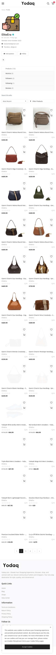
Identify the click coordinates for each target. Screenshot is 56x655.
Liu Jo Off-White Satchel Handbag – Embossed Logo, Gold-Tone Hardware (42, 534)
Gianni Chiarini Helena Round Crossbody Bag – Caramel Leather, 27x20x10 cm (14, 132)
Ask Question (9, 54)
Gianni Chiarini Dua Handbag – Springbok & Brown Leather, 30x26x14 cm (42, 388)
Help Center (6, 598)
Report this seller (7, 95)
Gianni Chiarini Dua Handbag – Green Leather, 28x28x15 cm (42, 205)
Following (10, 83)
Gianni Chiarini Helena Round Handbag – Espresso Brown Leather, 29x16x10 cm (14, 242)
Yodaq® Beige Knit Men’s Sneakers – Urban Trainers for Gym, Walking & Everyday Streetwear (42, 461)
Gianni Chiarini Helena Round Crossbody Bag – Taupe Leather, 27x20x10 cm (42, 132)
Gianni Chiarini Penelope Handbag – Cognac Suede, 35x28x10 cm (42, 352)
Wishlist (9, 73)
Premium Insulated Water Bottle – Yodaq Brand (14, 534)
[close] (50, 627)
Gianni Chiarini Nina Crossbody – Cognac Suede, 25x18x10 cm (42, 315)
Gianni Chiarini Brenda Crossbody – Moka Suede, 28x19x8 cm (14, 352)
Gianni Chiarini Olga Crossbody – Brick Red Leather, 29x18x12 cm (14, 169)
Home (3, 10)
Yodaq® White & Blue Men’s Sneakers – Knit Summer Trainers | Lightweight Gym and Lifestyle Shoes (14, 425)
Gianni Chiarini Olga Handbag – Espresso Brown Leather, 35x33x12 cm (42, 169)
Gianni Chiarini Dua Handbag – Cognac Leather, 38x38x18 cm (14, 315)
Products (10, 69)
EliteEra (6, 34)
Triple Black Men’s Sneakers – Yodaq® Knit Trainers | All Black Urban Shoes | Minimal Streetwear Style (14, 461)
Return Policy (6, 610)
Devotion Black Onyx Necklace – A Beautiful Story (42, 498)
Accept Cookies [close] (27, 647)
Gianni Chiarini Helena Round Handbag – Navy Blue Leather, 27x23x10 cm (14, 205)
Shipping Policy (7, 617)
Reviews (9, 88)
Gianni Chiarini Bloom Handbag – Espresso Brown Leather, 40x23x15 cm (14, 388)
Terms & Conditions (8, 607)
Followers (10, 78)
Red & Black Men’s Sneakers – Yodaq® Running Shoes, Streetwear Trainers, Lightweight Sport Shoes (42, 425)
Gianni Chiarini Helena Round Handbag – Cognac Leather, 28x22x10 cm (42, 242)
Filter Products (36, 101)
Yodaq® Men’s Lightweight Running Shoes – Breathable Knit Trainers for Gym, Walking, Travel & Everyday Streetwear (14, 498)
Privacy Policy (6, 614)
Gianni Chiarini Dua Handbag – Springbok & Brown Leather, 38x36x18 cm (42, 279)
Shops (4, 595)
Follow (23, 54)
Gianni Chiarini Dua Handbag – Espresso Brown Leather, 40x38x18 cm (14, 279)
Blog (3, 591)
